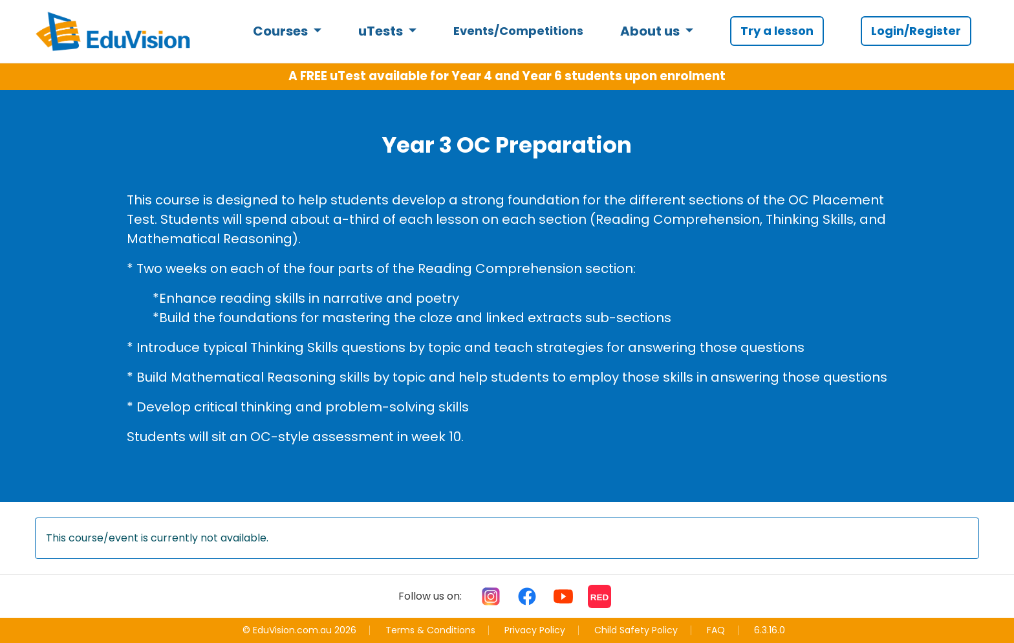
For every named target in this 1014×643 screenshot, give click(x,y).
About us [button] (651, 31)
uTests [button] (381, 31)
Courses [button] (281, 31)
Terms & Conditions (430, 630)
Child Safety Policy (636, 630)
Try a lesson (777, 31)
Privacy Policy (534, 630)
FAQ (716, 630)
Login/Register (916, 31)
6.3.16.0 (769, 630)
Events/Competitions (518, 31)
